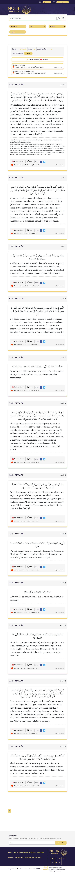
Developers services (29, 857)
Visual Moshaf (44, 59)
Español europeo (60, 2)
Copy (30, 161)
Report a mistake (17, 161)
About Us (15, 852)
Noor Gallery (33, 852)
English (44, 2)
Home (10, 852)
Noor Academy (40, 852)
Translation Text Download (33, 59)
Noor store (11, 857)
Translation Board (24, 852)
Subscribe (61, 843)
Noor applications (19, 857)
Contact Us (38, 857)
